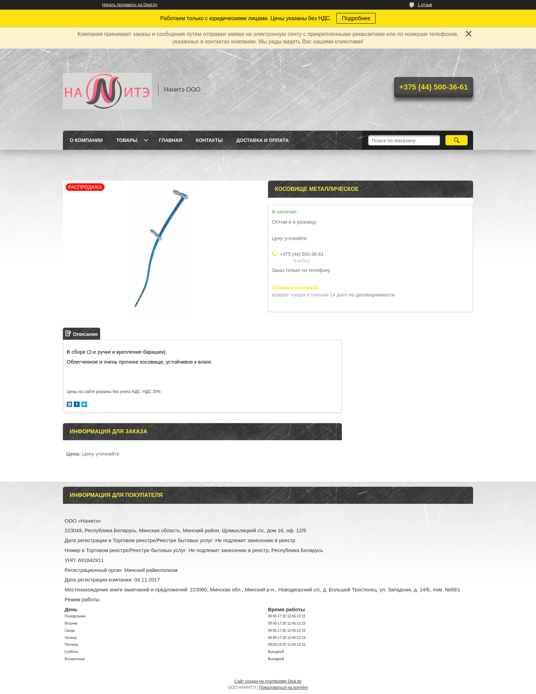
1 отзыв (425, 4)
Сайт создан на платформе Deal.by (268, 681)
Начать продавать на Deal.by (129, 4)
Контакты (209, 140)
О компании (86, 140)
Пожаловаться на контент (283, 687)
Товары (126, 140)
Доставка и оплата (262, 140)
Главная (170, 140)
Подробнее (356, 18)
